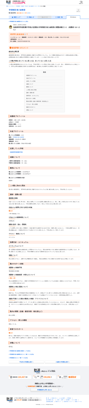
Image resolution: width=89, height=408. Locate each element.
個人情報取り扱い (50, 399)
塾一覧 (47, 398)
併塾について (29, 110)
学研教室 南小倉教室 (17, 10)
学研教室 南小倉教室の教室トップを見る (20, 351)
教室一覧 (60, 17)
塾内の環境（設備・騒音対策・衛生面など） (37, 101)
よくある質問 (62, 398)
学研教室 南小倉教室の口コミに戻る (19, 21)
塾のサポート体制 (30, 98)
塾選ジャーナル (78, 401)
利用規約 (69, 398)
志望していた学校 (30, 81)
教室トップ (17, 17)
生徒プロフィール (30, 78)
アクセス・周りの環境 (32, 104)
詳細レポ (31, 17)
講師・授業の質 (30, 92)
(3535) (28, 13)
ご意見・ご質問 (59, 399)
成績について (29, 84)
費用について (29, 87)
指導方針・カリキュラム (32, 95)
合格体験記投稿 (49, 401)
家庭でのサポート (30, 107)
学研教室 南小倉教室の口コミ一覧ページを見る (22, 354)
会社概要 (68, 399)
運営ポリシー (58, 401)
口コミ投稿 (74, 399)
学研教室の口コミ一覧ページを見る (19, 357)
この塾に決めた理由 (31, 89)
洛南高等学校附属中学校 (16, 152)
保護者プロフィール (31, 75)
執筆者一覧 (54, 398)
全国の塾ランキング (68, 401)
